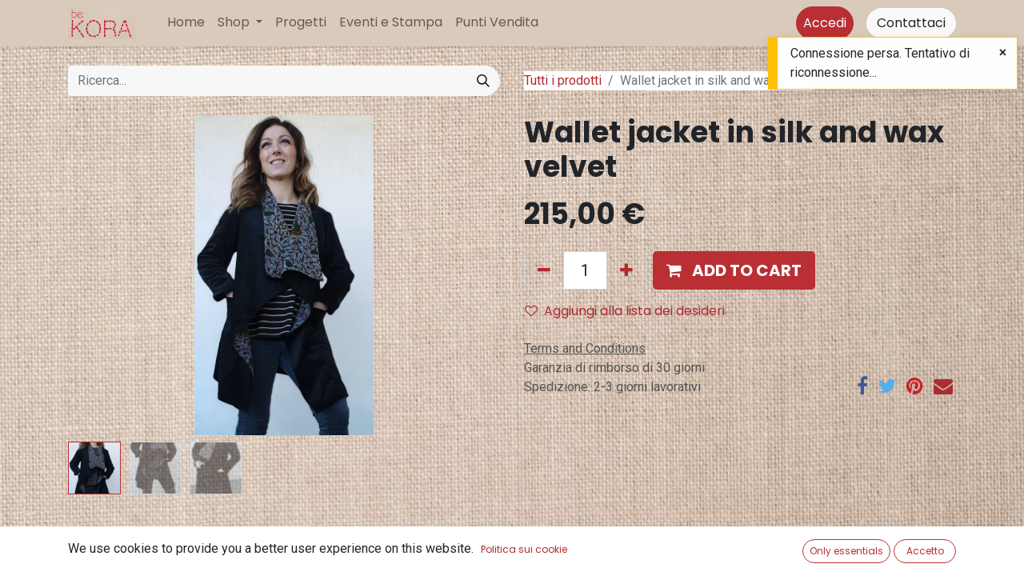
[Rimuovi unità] (544, 270)
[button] (734, 270)
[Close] (1003, 53)
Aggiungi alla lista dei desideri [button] (625, 311)
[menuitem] (186, 22)
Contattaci (911, 23)
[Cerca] (483, 81)
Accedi (824, 23)
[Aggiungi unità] (626, 270)
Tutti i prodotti (563, 80)
